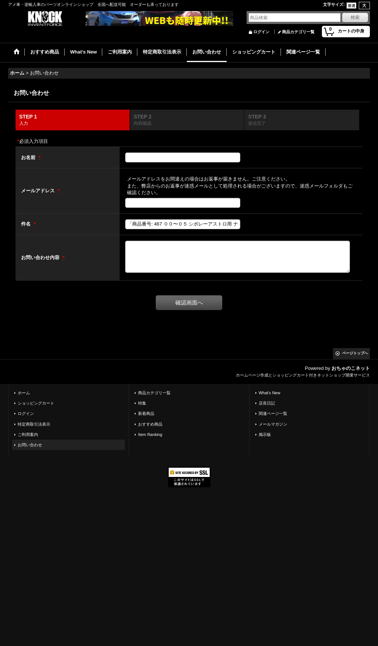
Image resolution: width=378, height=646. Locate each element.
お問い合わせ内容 (41, 257)
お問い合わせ (30, 445)
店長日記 (267, 403)
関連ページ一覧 (273, 413)
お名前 (29, 157)
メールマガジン (273, 424)
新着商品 (146, 413)
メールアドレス (38, 190)
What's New (270, 393)
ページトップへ (355, 353)
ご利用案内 (28, 434)
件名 (26, 224)
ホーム (24, 393)
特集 (142, 403)
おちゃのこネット (350, 368)
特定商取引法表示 (34, 424)
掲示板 (265, 434)
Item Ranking (150, 434)
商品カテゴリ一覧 (298, 32)
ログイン (261, 32)
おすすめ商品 (150, 424)
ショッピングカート (36, 403)
